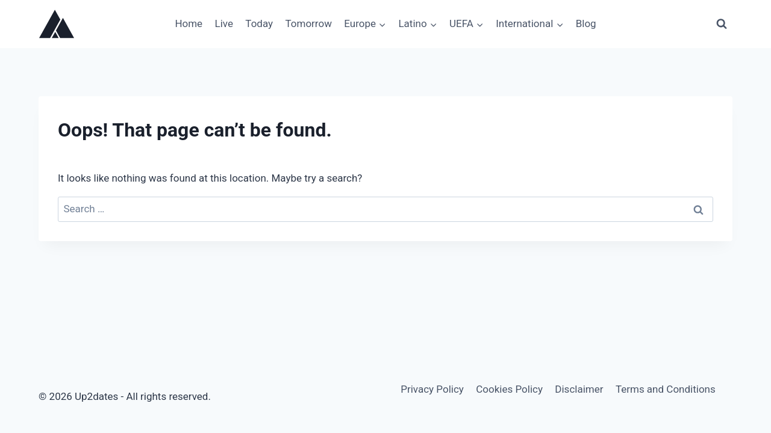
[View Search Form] (721, 24)
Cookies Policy (509, 389)
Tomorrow (308, 23)
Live (224, 23)
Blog (586, 23)
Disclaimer (579, 389)
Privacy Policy (432, 389)
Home (188, 23)
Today (259, 23)
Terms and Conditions (666, 389)
